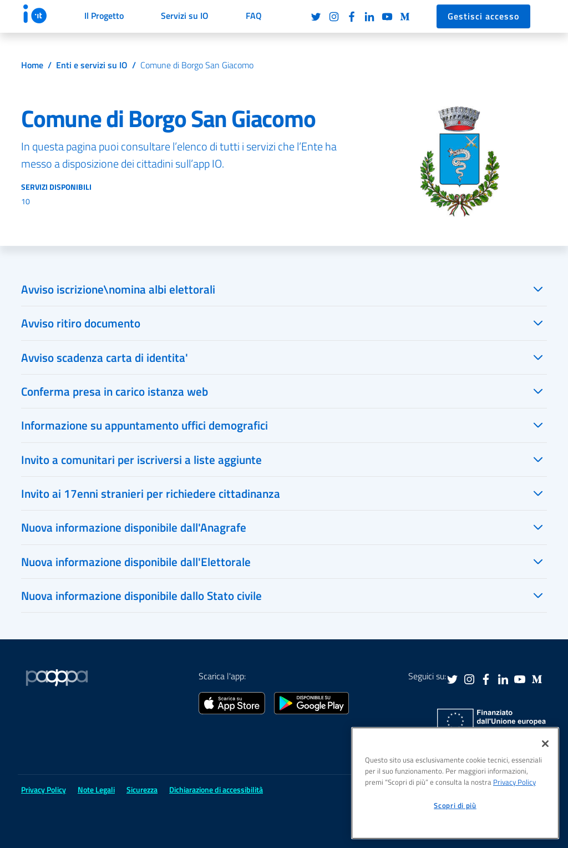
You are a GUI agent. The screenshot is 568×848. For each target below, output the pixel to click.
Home (32, 65)
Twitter (316, 17)
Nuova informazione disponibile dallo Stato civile (141, 595)
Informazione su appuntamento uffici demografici (144, 425)
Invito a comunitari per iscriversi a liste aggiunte (141, 459)
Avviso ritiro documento (80, 323)
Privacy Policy (43, 789)
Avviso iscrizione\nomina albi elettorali (118, 289)
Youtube (387, 17)
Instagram (334, 17)
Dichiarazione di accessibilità (216, 789)
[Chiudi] (545, 743)
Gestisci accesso (483, 16)
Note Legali (96, 789)
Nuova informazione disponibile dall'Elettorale (136, 562)
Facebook (352, 17)
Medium (405, 17)
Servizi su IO (185, 15)
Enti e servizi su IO (92, 65)
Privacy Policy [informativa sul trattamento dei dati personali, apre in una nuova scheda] (514, 782)
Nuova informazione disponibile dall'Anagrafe (133, 527)
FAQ (254, 15)
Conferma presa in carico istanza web (114, 391)
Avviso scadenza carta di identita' (104, 357)
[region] (455, 783)
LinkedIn (369, 17)
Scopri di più (455, 805)
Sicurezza (142, 789)
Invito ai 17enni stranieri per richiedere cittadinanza (150, 493)
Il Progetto (104, 15)
